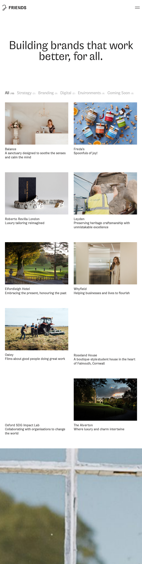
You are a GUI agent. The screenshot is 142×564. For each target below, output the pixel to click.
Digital (67, 93)
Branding (48, 93)
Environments (91, 93)
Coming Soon (120, 93)
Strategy (26, 93)
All (10, 93)
